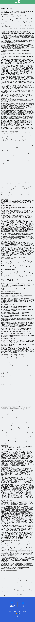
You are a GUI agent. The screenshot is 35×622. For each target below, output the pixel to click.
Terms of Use (24, 611)
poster (10, 611)
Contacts (15, 611)
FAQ (19, 611)
